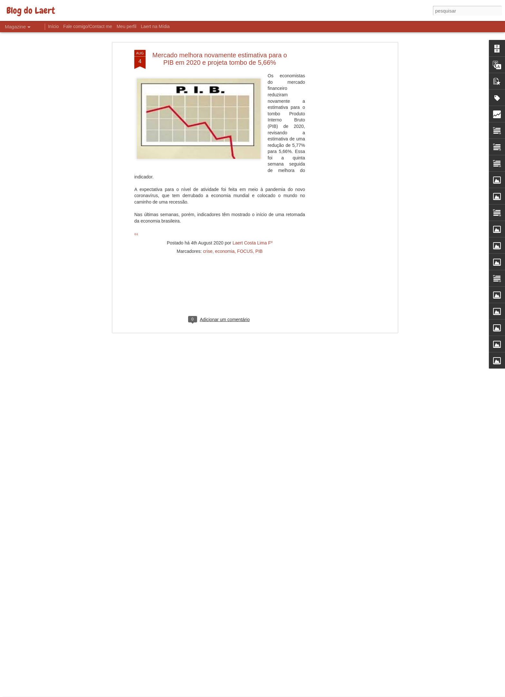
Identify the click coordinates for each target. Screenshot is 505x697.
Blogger (278, 693)
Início (53, 26)
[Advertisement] (340, 110)
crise (208, 210)
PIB (259, 210)
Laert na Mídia (155, 26)
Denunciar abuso (299, 693)
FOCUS (245, 210)
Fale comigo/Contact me (87, 26)
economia (225, 210)
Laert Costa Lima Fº (252, 201)
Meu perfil (126, 26)
